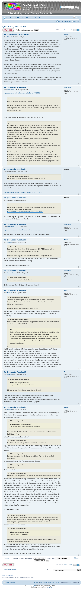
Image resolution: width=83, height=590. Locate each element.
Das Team (36, 582)
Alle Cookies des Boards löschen (49, 582)
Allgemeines (21, 18)
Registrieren (67, 21)
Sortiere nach (58, 558)
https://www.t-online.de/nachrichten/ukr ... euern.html (22, 230)
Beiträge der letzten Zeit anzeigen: (29, 558)
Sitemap (35, 13)
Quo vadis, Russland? (14, 26)
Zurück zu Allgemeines (10, 569)
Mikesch (9, 37)
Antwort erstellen (8, 30)
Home (26, 13)
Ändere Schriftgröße (77, 17)
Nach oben (78, 83)
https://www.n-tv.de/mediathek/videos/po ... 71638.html (25, 211)
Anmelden (76, 21)
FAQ (59, 21)
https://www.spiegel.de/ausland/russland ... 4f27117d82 (23, 192)
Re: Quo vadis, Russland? (16, 34)
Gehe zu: (49, 570)
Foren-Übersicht (11, 18)
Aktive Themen (39, 18)
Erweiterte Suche (74, 8)
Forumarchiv (46, 13)
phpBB (34, 586)
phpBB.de (49, 587)
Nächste (76, 558)
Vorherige (7, 558)
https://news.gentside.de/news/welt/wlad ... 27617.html (22, 93)
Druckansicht (74, 17)
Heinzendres (10, 89)
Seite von (68, 30)
